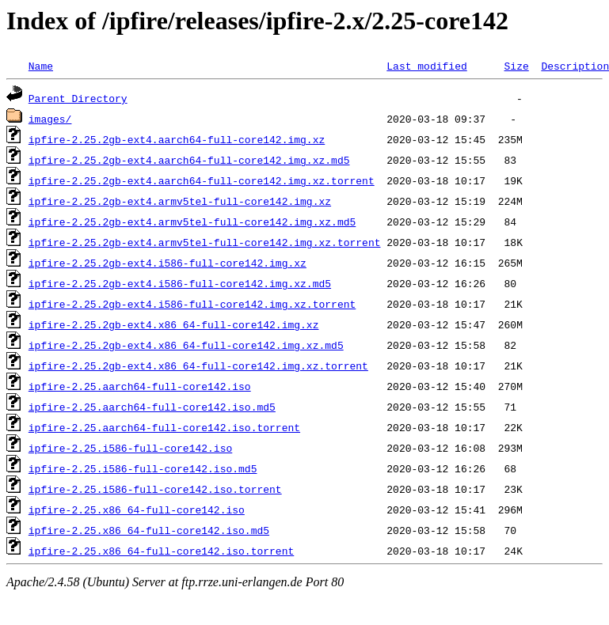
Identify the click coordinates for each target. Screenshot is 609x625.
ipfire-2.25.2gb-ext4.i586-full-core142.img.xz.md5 (180, 283)
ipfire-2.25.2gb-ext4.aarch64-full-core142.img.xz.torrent (202, 180)
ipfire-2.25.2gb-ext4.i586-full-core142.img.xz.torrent (192, 304)
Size (516, 66)
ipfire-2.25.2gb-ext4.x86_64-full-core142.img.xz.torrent (198, 365)
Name (41, 66)
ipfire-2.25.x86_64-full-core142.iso (137, 509)
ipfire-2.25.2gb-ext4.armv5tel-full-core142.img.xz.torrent (205, 242)
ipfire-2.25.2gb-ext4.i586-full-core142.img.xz (167, 263)
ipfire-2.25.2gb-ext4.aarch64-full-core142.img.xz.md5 (189, 160)
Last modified (426, 66)
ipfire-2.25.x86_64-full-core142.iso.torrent (161, 551)
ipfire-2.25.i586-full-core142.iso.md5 (143, 468)
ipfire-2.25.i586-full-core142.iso (130, 448)
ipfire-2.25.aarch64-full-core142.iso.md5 (152, 407)
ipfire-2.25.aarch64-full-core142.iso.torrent (164, 427)
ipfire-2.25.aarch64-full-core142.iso (140, 386)
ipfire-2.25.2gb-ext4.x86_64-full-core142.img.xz (174, 324)
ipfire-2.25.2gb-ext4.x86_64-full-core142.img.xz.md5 (186, 345)
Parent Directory (78, 98)
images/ (50, 119)
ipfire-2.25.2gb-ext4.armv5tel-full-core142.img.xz (180, 201)
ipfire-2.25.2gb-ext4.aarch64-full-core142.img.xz (177, 139)
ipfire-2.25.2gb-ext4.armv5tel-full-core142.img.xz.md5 (192, 221)
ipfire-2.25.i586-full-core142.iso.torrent (155, 489)
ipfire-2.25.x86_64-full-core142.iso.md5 (149, 530)
